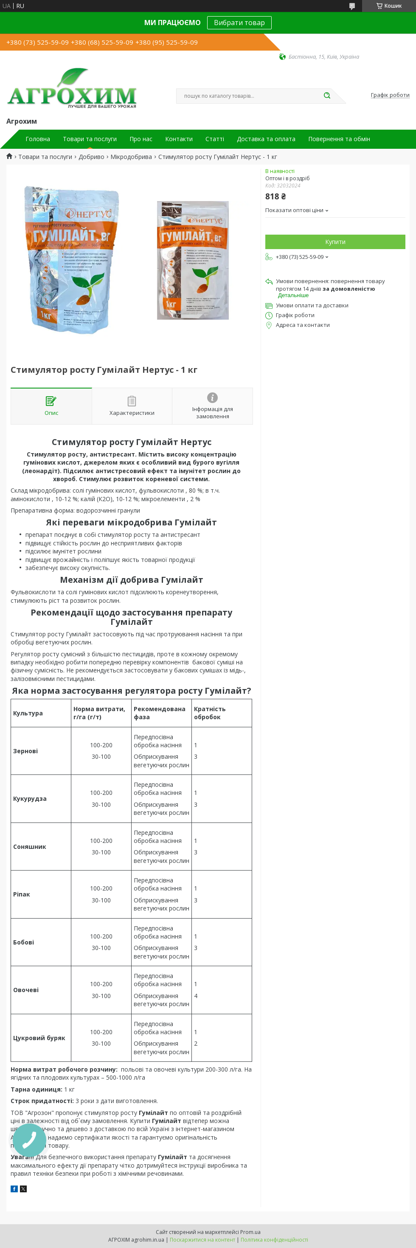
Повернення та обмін (339, 139)
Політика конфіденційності (274, 1239)
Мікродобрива (131, 157)
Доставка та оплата (266, 139)
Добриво (91, 157)
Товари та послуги (90, 139)
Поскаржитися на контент (202, 1239)
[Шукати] (326, 96)
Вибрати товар (239, 22)
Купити (335, 242)
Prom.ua (250, 1232)
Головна (37, 139)
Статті (214, 139)
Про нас (140, 139)
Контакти (179, 139)
